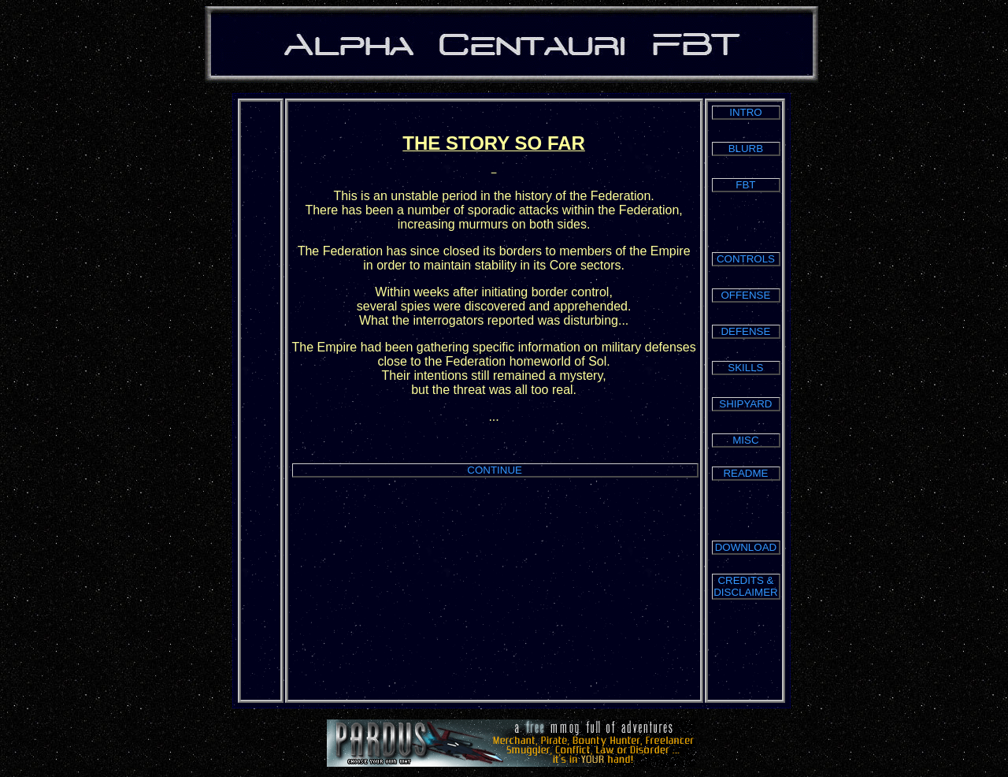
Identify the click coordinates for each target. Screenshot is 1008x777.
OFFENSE (745, 295)
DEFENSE (745, 331)
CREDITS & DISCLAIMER (745, 586)
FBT (745, 185)
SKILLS (745, 368)
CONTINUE (494, 470)
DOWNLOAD (746, 547)
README (745, 473)
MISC (745, 440)
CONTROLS (746, 259)
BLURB (745, 148)
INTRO (745, 112)
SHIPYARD (745, 404)
